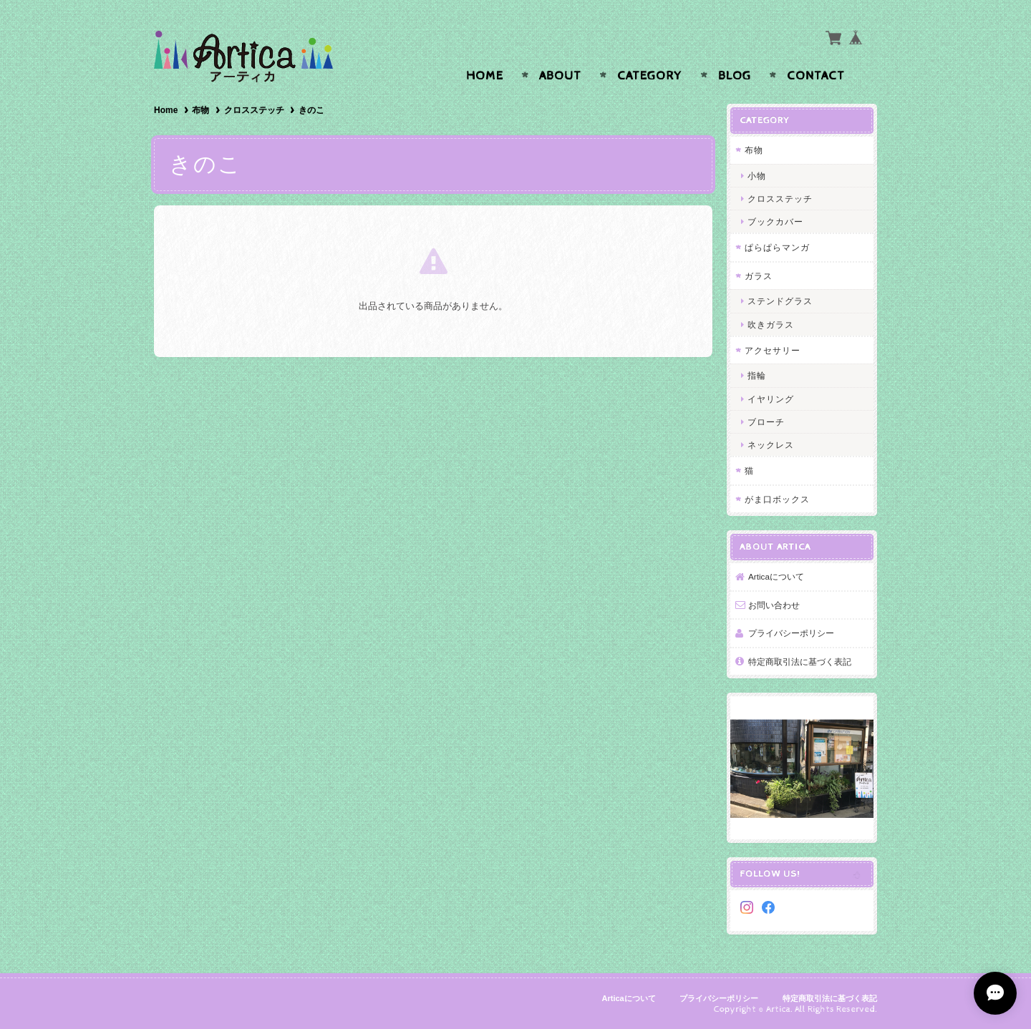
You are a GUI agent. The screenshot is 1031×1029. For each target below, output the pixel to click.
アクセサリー (772, 350)
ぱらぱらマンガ (777, 247)
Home (484, 76)
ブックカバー (775, 221)
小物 (756, 175)
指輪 (756, 375)
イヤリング (770, 399)
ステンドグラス (780, 301)
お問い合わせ (774, 605)
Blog (734, 76)
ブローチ (766, 421)
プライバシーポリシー (791, 633)
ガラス (759, 276)
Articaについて (776, 576)
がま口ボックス (777, 499)
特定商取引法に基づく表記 (799, 661)
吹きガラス (770, 324)
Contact (816, 76)
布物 (200, 110)
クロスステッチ (254, 110)
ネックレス (770, 444)
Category (649, 76)
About (560, 76)
